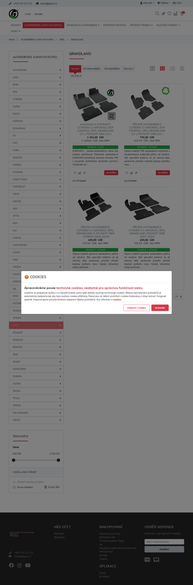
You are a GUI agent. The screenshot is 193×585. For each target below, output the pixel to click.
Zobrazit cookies (136, 307)
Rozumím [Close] (160, 307)
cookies (117, 299)
